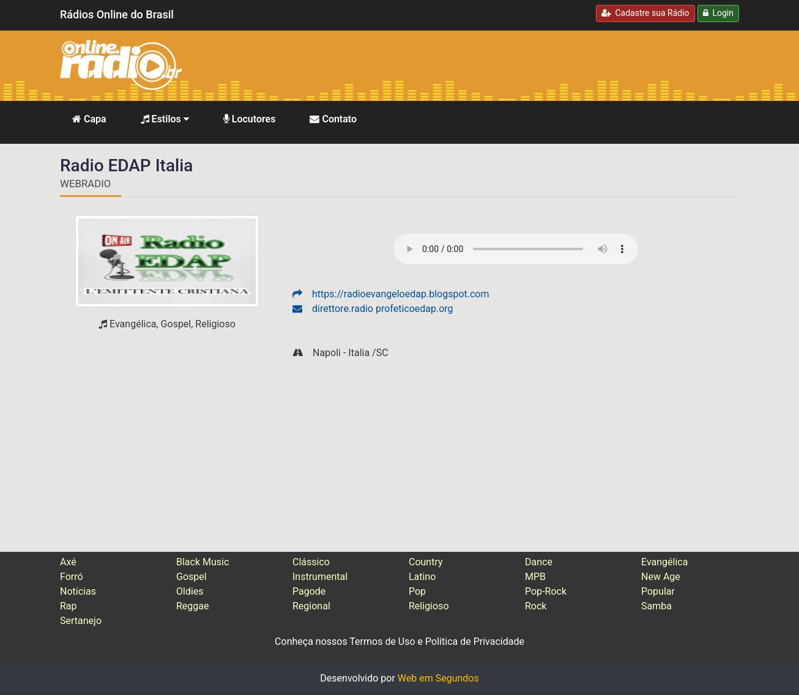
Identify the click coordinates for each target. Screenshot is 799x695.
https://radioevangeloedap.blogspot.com (390, 294)
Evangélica (664, 562)
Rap (68, 606)
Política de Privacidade (474, 641)
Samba (656, 606)
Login (718, 13)
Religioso (429, 606)
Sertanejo (81, 620)
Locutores (249, 119)
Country (426, 562)
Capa (89, 119)
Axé (68, 562)
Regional (311, 606)
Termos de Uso (382, 641)
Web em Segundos (438, 678)
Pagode (308, 591)
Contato (333, 119)
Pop (417, 591)
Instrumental (319, 576)
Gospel (191, 576)
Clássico (311, 562)
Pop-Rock (546, 591)
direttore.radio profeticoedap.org (372, 308)
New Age (660, 576)
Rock (535, 606)
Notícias (78, 591)
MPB (535, 576)
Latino (422, 576)
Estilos (165, 119)
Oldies (190, 591)
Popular (658, 591)
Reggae (192, 606)
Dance (538, 562)
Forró (71, 576)
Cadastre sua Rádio (645, 13)
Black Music (202, 562)
